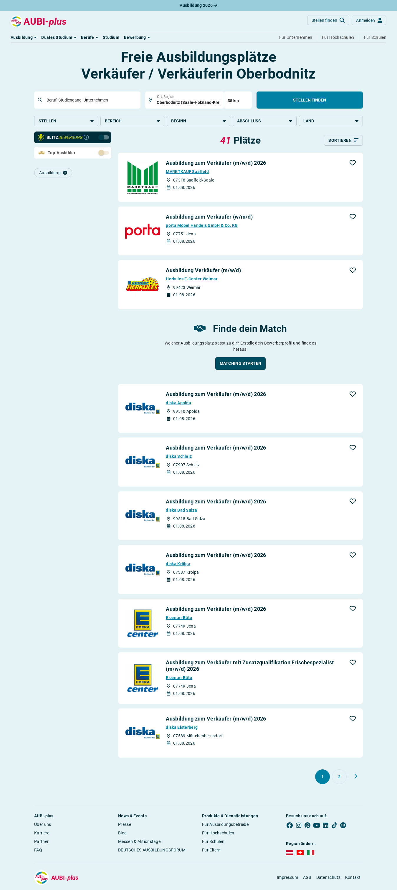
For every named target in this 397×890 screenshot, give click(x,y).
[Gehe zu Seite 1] (322, 777)
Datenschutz (328, 878)
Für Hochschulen (218, 833)
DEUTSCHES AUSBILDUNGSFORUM (152, 850)
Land (330, 121)
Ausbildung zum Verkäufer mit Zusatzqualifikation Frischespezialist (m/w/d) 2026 (250, 666)
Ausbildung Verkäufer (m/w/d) (203, 271)
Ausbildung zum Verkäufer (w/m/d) (209, 217)
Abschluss (264, 121)
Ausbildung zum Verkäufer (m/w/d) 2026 (216, 163)
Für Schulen (213, 841)
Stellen (66, 121)
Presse (124, 824)
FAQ (38, 850)
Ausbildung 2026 (198, 5)
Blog (122, 833)
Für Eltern (211, 850)
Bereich (132, 121)
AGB (307, 878)
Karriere (41, 833)
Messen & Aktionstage (139, 841)
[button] (24, 37)
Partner (41, 841)
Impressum (287, 878)
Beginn (198, 121)
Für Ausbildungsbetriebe (225, 824)
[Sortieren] (343, 141)
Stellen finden (309, 100)
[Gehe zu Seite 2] (339, 777)
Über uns (42, 824)
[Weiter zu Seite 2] (356, 777)
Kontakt (352, 878)
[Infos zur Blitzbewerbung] (86, 138)
